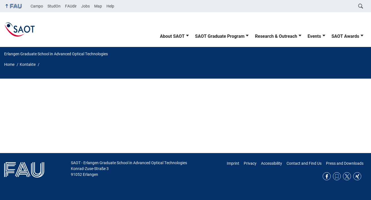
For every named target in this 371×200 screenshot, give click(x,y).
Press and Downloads (344, 163)
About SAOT (172, 36)
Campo (37, 6)
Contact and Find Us (304, 163)
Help (110, 6)
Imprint (233, 163)
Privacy (250, 163)
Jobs (85, 6)
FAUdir (71, 6)
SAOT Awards (345, 36)
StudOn (54, 6)
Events (314, 36)
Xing (357, 176)
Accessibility (271, 163)
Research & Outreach (276, 36)
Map (98, 6)
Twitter (347, 176)
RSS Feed (337, 176)
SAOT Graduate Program (220, 36)
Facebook (327, 176)
